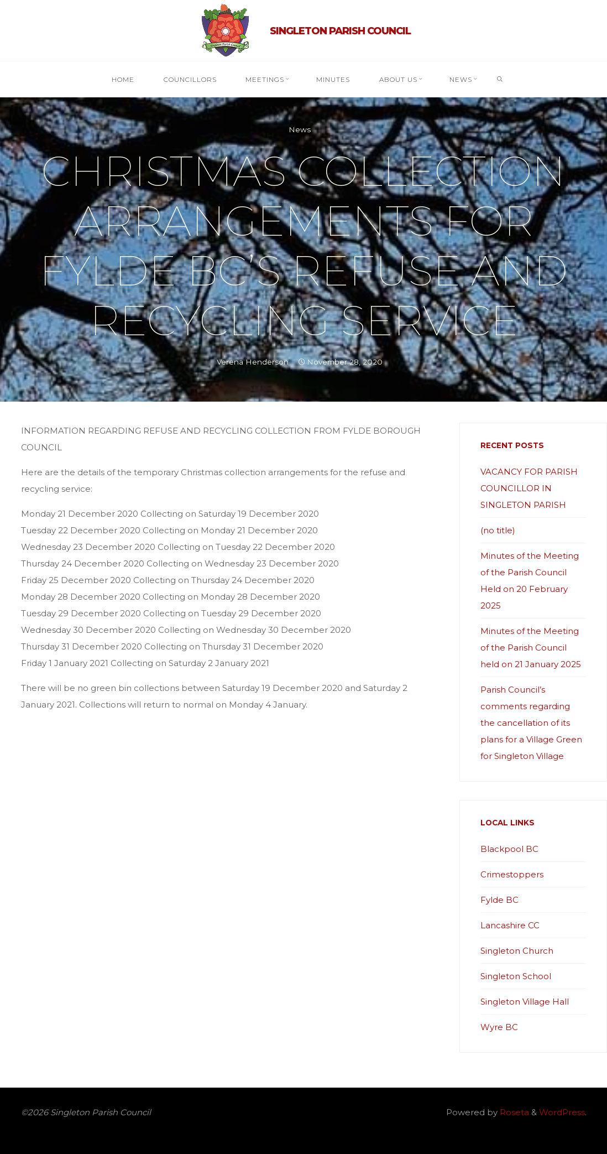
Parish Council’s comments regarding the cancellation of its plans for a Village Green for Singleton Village (531, 722)
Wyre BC (499, 1027)
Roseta (513, 1112)
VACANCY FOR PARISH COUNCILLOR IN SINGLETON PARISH (529, 488)
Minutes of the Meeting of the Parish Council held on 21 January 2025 (530, 647)
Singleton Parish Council (340, 31)
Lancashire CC (510, 925)
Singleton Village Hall (524, 1001)
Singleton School (515, 976)
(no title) (497, 530)
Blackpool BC (509, 849)
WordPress (562, 1112)
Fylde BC (499, 900)
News (300, 129)
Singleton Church (516, 950)
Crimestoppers (511, 874)
